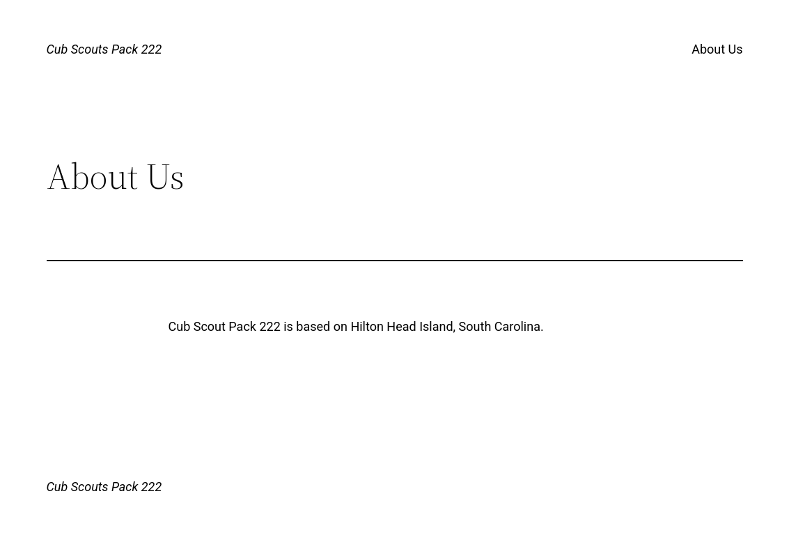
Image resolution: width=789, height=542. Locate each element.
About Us (717, 49)
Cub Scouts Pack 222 (104, 49)
